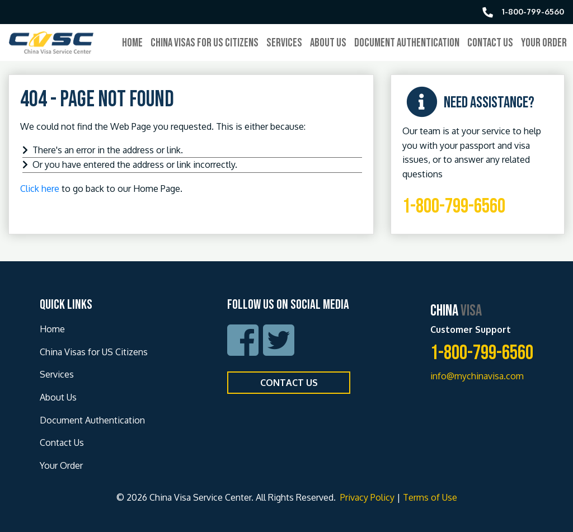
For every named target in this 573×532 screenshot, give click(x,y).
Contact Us (490, 43)
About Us (328, 43)
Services (284, 43)
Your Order (544, 43)
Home (132, 43)
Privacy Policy (366, 497)
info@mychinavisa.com (477, 376)
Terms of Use (430, 497)
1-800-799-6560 (453, 207)
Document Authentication (406, 43)
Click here (39, 188)
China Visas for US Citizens (205, 43)
